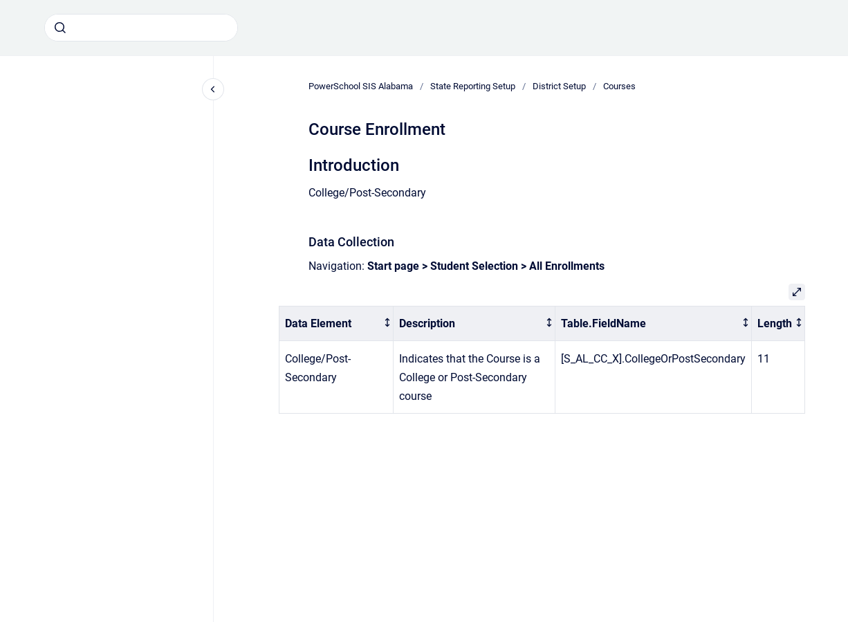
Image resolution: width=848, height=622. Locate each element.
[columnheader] (336, 323)
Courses (619, 86)
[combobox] (141, 28)
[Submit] (60, 28)
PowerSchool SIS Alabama (360, 86)
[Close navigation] (213, 89)
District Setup (559, 86)
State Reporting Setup (472, 86)
